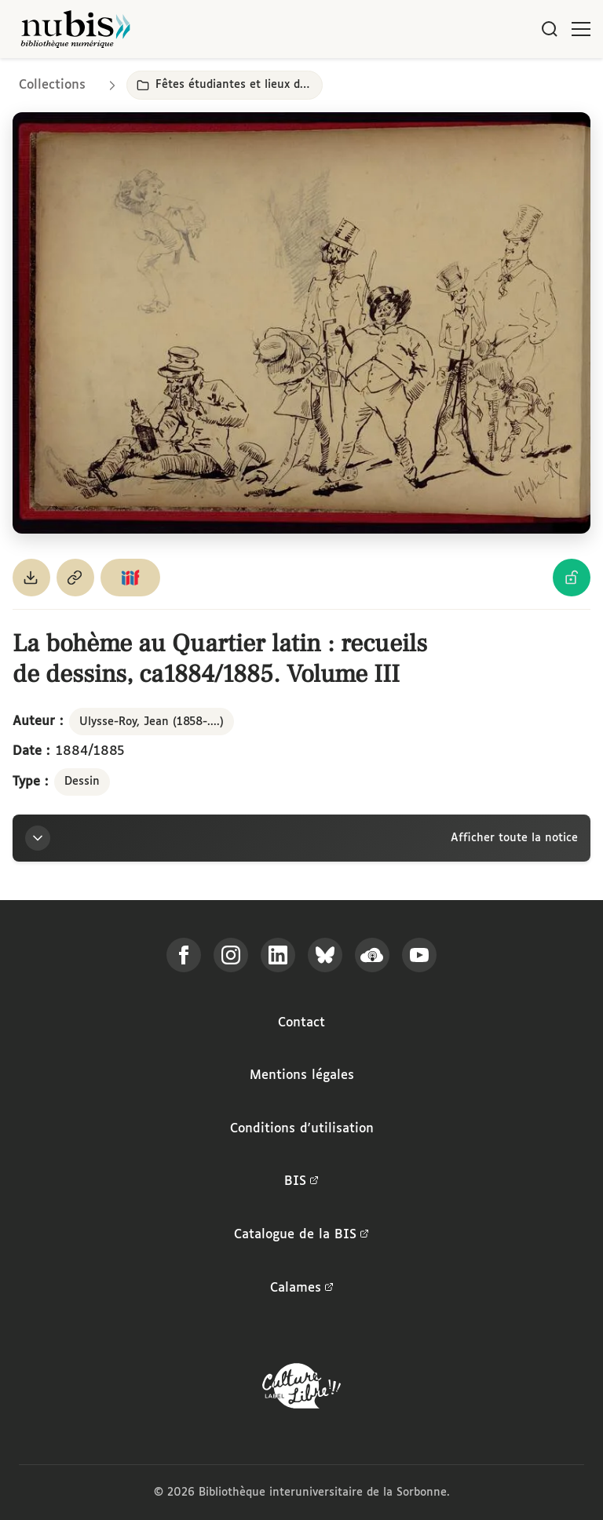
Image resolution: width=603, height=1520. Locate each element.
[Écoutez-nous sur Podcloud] (372, 955)
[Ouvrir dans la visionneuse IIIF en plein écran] (301, 323)
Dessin (82, 781)
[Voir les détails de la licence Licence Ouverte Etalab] (571, 577)
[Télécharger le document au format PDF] (31, 577)
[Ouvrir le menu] (581, 29)
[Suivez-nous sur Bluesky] (325, 955)
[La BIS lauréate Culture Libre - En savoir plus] (301, 1389)
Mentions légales (302, 1075)
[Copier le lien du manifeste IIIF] (130, 577)
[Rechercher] (549, 29)
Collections (52, 85)
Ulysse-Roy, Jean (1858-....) (151, 721)
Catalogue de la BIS (301, 1235)
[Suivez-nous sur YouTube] (419, 955)
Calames (302, 1288)
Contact (301, 1023)
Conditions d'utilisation (302, 1128)
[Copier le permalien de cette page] (75, 577)
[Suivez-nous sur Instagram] (231, 955)
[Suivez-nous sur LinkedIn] (278, 955)
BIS (301, 1182)
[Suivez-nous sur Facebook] (183, 955)
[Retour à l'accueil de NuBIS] (75, 29)
